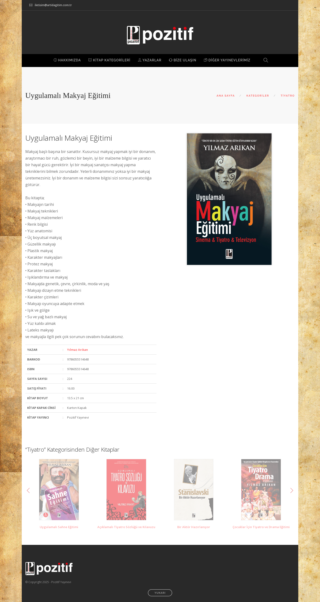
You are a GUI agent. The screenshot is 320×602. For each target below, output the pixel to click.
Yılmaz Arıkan (77, 350)
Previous (28, 490)
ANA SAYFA (226, 95)
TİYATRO (288, 95)
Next (291, 490)
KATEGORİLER (257, 95)
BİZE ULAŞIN (182, 60)
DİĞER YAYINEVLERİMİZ (227, 60)
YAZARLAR (149, 60)
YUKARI (160, 592)
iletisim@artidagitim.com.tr (53, 5)
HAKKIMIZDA (67, 60)
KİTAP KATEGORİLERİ (109, 60)
